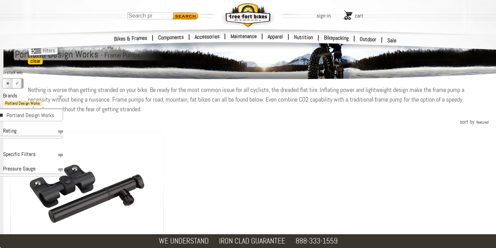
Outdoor (368, 39)
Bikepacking (336, 38)
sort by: (474, 121)
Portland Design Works (30, 115)
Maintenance (243, 36)
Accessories (207, 37)
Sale (391, 40)
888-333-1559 (317, 241)
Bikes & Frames (130, 38)
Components (171, 37)
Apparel (275, 36)
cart (359, 15)
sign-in (324, 15)
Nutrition (303, 37)
